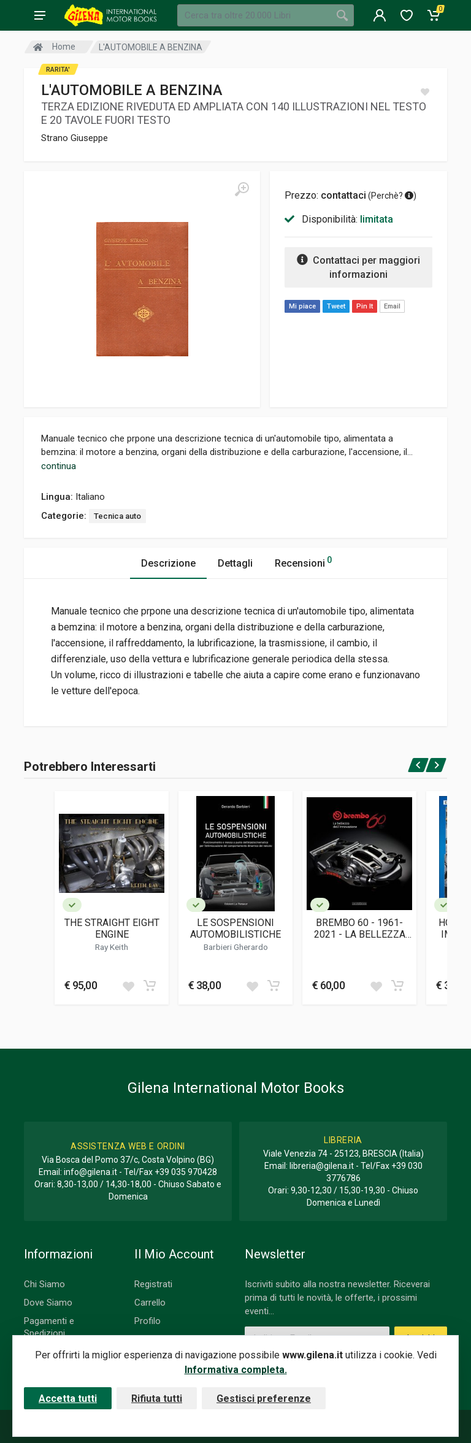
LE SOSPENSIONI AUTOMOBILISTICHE (235, 928)
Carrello (150, 1302)
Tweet (336, 306)
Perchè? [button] (392, 196)
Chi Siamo (44, 1284)
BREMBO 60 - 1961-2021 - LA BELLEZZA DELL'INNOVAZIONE (359, 928)
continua (58, 466)
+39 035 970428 (186, 1172)
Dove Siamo (48, 1302)
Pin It (364, 306)
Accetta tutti (68, 1398)
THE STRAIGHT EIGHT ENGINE (111, 928)
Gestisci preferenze (263, 1398)
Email (392, 306)
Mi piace (302, 306)
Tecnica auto (117, 516)
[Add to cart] (150, 985)
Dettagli (235, 563)
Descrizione (168, 563)
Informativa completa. (236, 1370)
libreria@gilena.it (321, 1166)
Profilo (147, 1320)
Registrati (153, 1284)
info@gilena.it (90, 1172)
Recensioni (303, 561)
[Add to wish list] (128, 985)
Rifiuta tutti (156, 1398)
